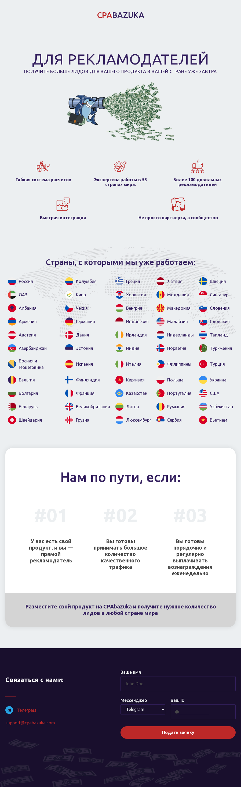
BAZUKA (120, 15)
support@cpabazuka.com (30, 722)
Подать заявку (178, 732)
